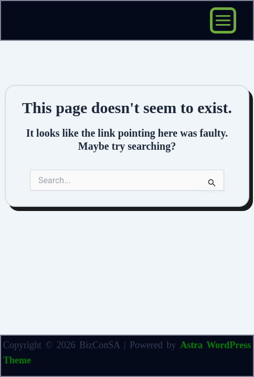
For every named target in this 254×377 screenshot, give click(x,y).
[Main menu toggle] (223, 20)
